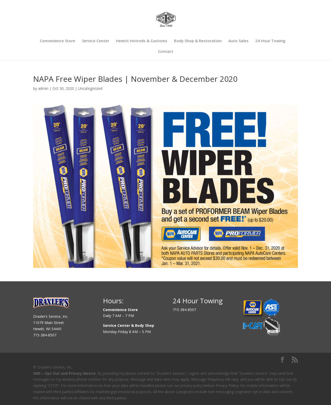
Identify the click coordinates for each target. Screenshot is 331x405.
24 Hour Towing (270, 41)
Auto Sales (238, 41)
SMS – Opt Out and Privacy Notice (64, 373)
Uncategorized (90, 88)
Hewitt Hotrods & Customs (141, 41)
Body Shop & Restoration (198, 41)
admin (43, 88)
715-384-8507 (44, 335)
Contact (165, 51)
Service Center (95, 41)
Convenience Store (57, 41)
